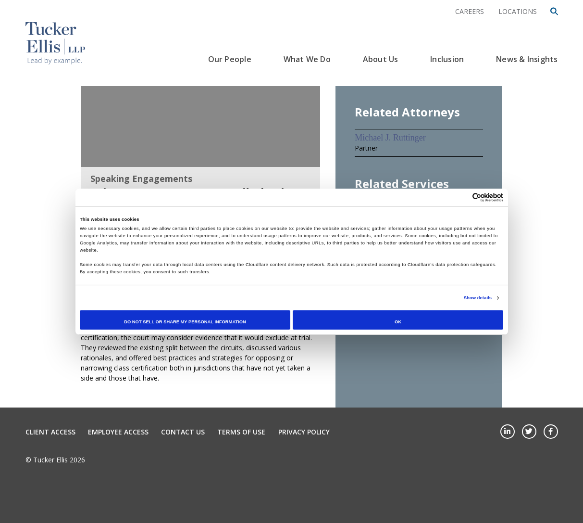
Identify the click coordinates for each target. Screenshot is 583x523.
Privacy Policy (304, 431)
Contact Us (183, 431)
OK (398, 321)
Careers (469, 11)
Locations (517, 11)
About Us (380, 59)
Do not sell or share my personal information (185, 321)
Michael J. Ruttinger (390, 137)
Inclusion (447, 59)
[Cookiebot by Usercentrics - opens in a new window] (461, 197)
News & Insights (527, 59)
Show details (478, 297)
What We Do (307, 59)
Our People (229, 59)
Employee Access (118, 431)
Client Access (50, 431)
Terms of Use (241, 431)
